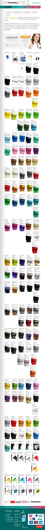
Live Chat (39, 526)
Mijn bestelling (17, 12)
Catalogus (9, 12)
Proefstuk (34, 12)
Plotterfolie (18, 514)
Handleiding (26, 12)
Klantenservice (36, 3)
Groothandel (9, 517)
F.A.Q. (7, 15)
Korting (17, 526)
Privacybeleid (9, 519)
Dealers (8, 516)
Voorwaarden (9, 521)
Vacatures (8, 514)
